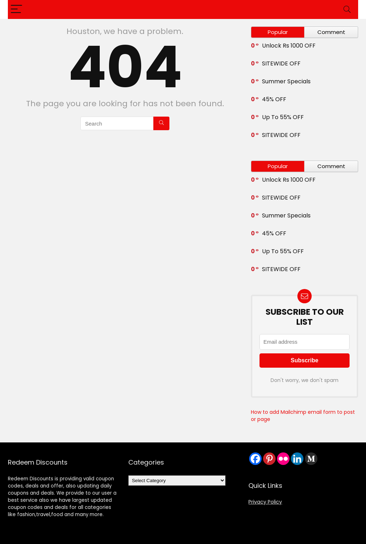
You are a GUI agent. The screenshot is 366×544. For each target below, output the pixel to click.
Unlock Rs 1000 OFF (289, 45)
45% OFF (274, 99)
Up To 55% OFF (283, 117)
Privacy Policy (265, 501)
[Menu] (16, 9)
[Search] (347, 9)
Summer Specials (286, 81)
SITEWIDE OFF (281, 63)
